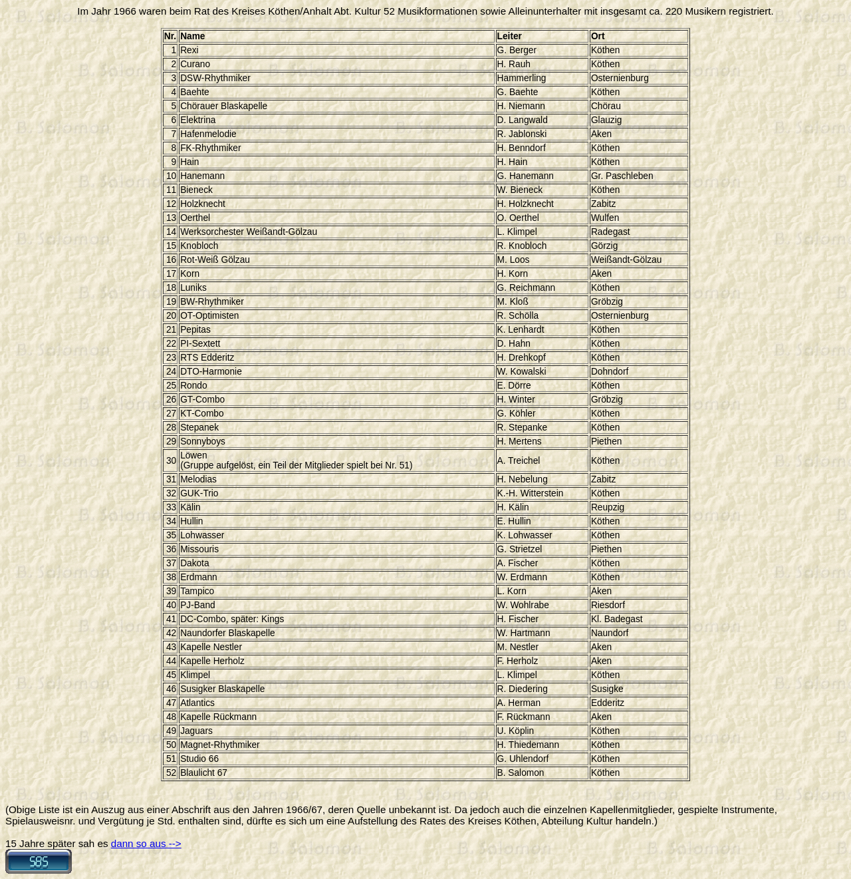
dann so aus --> (146, 843)
